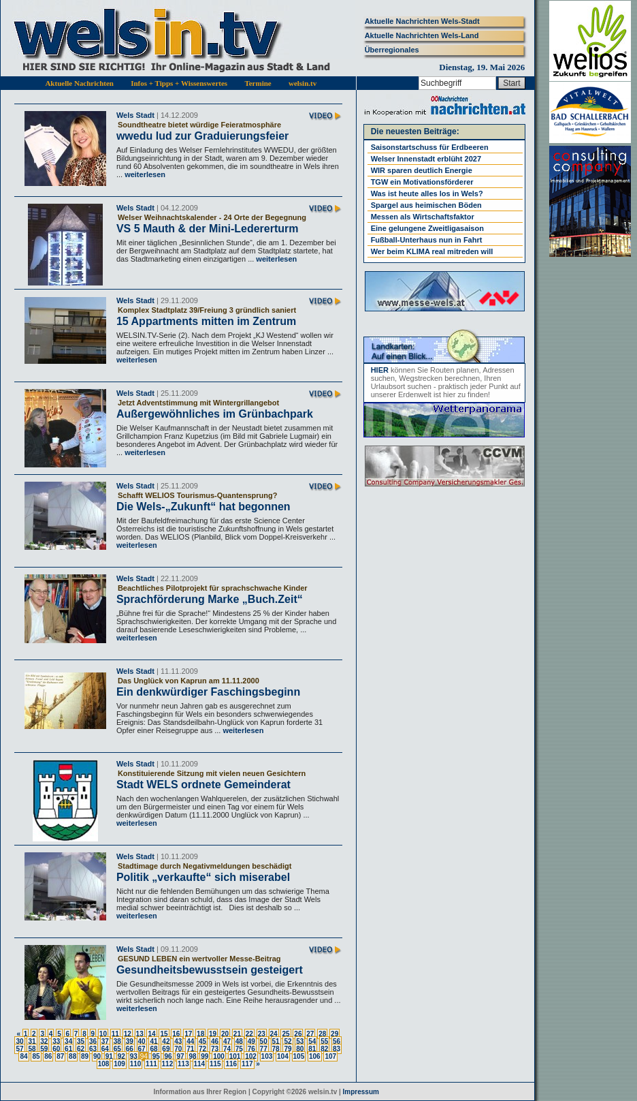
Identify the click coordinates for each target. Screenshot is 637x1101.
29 (334, 1034)
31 (31, 1041)
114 (200, 1064)
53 (300, 1041)
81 (312, 1049)
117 (247, 1064)
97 (180, 1056)
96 (168, 1056)
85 (35, 1056)
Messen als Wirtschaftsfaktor (422, 217)
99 (204, 1056)
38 (117, 1041)
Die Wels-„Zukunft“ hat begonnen (203, 506)
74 (227, 1049)
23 (261, 1034)
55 (324, 1041)
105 (299, 1056)
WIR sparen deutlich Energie (421, 170)
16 (176, 1034)
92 (121, 1056)
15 (163, 1034)
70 (178, 1049)
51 (276, 1041)
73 (214, 1049)
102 (251, 1056)
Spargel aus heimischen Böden (426, 205)
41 (153, 1041)
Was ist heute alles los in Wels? (427, 193)
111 (151, 1064)
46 (214, 1041)
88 (72, 1056)
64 (105, 1049)
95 (156, 1056)
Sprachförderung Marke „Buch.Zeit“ (209, 599)
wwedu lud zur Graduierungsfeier (202, 136)
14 (151, 1034)
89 (84, 1056)
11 (115, 1034)
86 (48, 1056)
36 (93, 1041)
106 (315, 1056)
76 (251, 1049)
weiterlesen (143, 174)
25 (285, 1034)
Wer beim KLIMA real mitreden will (432, 251)
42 (165, 1041)
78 (276, 1049)
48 (239, 1041)
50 (263, 1041)
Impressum (361, 1092)
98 (192, 1056)
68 (153, 1049)
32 (44, 1041)
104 (283, 1056)
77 (263, 1049)
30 (19, 1041)
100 (219, 1056)
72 (202, 1049)
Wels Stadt (135, 115)
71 (190, 1049)
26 (297, 1034)
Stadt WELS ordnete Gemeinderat (203, 784)
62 (80, 1049)
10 (103, 1034)
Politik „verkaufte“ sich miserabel (203, 877)
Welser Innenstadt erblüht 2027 (426, 159)
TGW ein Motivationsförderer (422, 182)
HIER (380, 370)
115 (215, 1064)
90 (97, 1056)
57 (19, 1049)
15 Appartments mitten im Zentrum (206, 321)
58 (31, 1049)
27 (310, 1034)
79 (287, 1049)
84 (23, 1056)
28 (322, 1034)
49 (251, 1041)
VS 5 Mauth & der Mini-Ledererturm (207, 228)
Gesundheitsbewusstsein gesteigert (209, 970)
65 (117, 1049)
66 (129, 1049)
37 (105, 1041)
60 (56, 1049)
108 (104, 1064)
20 (225, 1034)
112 (168, 1064)
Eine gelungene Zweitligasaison (427, 228)
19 (212, 1034)
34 (68, 1041)
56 (336, 1041)
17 (188, 1034)
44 (190, 1041)
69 (165, 1049)
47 (227, 1041)
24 (274, 1034)
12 (127, 1034)
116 (231, 1064)
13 (140, 1034)
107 (330, 1056)
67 (142, 1049)
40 (142, 1041)
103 (267, 1056)
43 (178, 1041)
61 (68, 1049)
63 (93, 1049)
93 (133, 1056)
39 (129, 1041)
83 (336, 1049)
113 (183, 1064)
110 (136, 1064)
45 (202, 1041)
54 (312, 1041)
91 (109, 1056)
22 (249, 1034)
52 (287, 1041)
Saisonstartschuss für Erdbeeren (430, 147)
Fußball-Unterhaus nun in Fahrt (427, 240)
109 (119, 1064)
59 (44, 1049)
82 (324, 1049)
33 (56, 1041)
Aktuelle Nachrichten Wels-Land (422, 35)
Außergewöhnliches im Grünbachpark (214, 414)
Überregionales (392, 50)
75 (239, 1049)
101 (235, 1056)
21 (237, 1034)
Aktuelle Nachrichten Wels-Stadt (422, 21)
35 (80, 1041)
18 (200, 1034)
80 (300, 1049)
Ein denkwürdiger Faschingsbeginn (208, 692)
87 (60, 1056)
